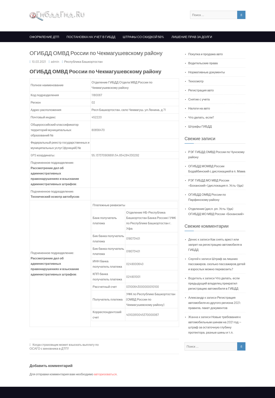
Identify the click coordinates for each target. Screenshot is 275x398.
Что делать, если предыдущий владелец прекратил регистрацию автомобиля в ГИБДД (214, 283)
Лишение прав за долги (191, 37)
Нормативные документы (206, 72)
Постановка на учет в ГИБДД (91, 37)
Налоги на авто (199, 108)
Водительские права (203, 63)
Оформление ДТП (44, 37)
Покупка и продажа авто (205, 54)
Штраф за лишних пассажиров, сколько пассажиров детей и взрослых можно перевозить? (216, 264)
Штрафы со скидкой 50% (143, 37)
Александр (196, 297)
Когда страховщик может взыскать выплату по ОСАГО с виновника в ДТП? (64, 346)
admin (55, 61)
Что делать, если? (201, 117)
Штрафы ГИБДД (200, 126)
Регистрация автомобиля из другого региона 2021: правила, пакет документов (214, 303)
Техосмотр (196, 81)
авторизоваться (105, 374)
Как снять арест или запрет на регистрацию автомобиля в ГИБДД (215, 244)
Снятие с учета (199, 99)
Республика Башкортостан (83, 61)
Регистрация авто (201, 90)
